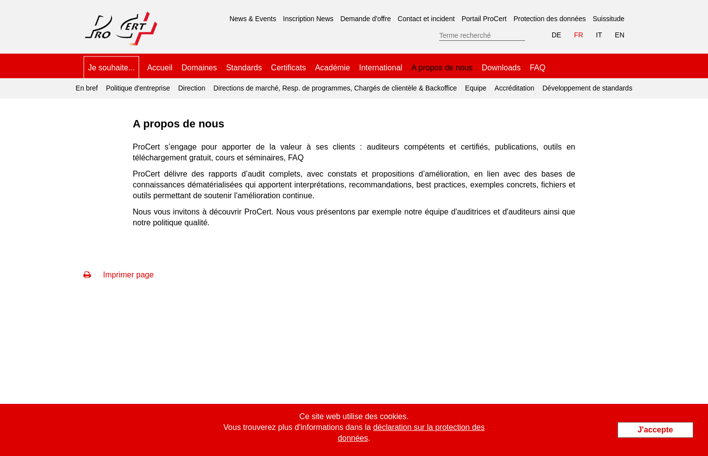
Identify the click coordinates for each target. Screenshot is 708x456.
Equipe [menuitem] (476, 88)
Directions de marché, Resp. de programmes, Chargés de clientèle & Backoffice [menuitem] (335, 88)
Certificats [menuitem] (288, 67)
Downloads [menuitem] (501, 67)
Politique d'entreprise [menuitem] (138, 88)
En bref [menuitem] (87, 88)
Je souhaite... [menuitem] (111, 67)
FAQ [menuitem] (537, 67)
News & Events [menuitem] (253, 19)
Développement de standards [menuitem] (587, 88)
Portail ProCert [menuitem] (484, 19)
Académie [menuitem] (332, 67)
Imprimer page (119, 275)
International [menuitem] (380, 67)
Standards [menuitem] (244, 67)
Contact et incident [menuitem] (426, 19)
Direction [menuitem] (191, 88)
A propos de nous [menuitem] (442, 64)
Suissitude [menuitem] (608, 19)
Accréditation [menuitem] (514, 88)
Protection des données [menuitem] (549, 19)
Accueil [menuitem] (160, 67)
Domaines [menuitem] (199, 67)
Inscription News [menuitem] (308, 19)
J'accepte (655, 430)
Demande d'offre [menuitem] (365, 19)
